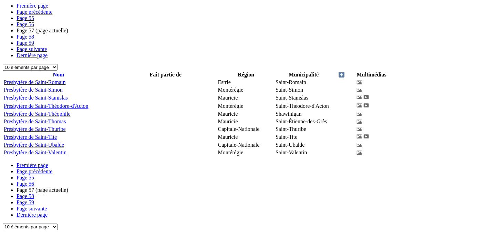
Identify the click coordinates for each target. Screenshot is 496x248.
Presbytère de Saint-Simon (33, 90)
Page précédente (34, 12)
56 (25, 24)
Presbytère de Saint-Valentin (35, 152)
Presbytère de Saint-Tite (30, 137)
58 (25, 37)
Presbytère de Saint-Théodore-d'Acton (46, 106)
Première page (32, 6)
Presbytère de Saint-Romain (35, 82)
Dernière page (32, 55)
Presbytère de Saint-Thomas (35, 121)
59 (25, 43)
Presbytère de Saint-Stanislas (36, 98)
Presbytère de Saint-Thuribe (35, 129)
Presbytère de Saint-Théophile (37, 114)
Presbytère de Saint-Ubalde (34, 145)
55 (25, 18)
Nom (58, 75)
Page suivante (32, 49)
